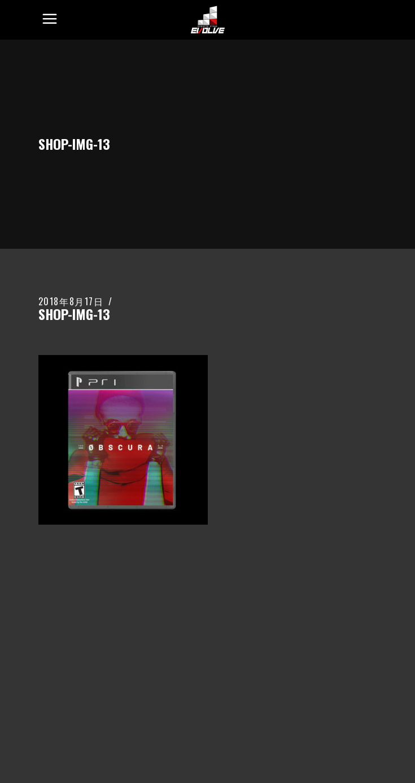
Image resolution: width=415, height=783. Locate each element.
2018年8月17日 (71, 301)
